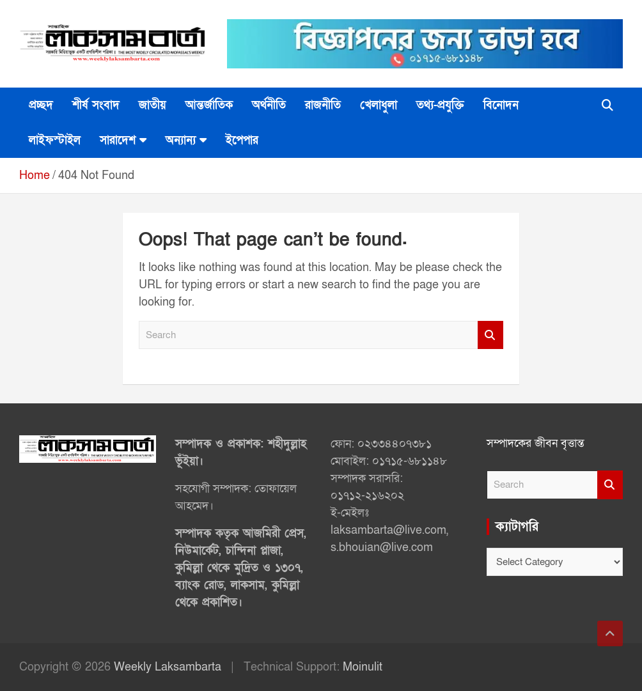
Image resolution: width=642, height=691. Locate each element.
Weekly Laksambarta (167, 667)
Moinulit (362, 667)
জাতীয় (152, 105)
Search (490, 335)
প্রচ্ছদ (41, 105)
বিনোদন (501, 105)
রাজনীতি (323, 105)
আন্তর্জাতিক (209, 105)
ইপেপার (242, 140)
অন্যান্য (181, 140)
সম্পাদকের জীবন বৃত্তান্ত (535, 443)
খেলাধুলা (378, 105)
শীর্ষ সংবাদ (96, 105)
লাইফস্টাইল (55, 140)
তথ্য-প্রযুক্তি (440, 105)
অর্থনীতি (269, 105)
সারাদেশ (118, 140)
